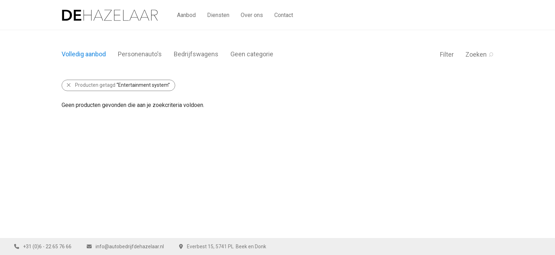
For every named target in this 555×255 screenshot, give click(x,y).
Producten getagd (122, 85)
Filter (447, 54)
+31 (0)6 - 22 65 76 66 (47, 246)
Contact (283, 15)
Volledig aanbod (84, 54)
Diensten (218, 15)
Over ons (252, 15)
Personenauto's (140, 54)
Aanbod (186, 15)
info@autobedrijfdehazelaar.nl (130, 246)
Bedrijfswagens (196, 54)
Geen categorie (251, 54)
